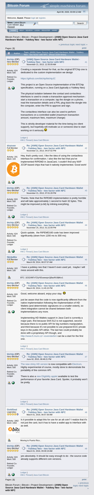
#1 (86, 62)
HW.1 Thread (26, 140)
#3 (86, 191)
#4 (86, 225)
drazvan (11, 145)
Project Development (42, 37)
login (33, 18)
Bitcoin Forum (12, 37)
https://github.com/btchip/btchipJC (38, 78)
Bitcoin (25, 37)
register (42, 18)
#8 (86, 412)
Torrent (11, 27)
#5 (86, 260)
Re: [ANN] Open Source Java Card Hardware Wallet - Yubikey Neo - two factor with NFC (55, 147)
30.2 (22, 25)
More (54, 30)
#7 (86, 357)
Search (29, 30)
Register (46, 30)
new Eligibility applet (47, 376)
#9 (86, 449)
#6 (86, 286)
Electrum (76, 364)
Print (84, 48)
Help (21, 30)
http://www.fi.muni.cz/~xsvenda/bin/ (39, 336)
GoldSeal (12, 409)
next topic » (82, 44)
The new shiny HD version (34, 364)
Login (37, 30)
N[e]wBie (12, 257)
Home (13, 30)
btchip (10, 59)
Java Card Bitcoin (41, 140)
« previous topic (67, 44)
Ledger (23, 138)
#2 (86, 148)
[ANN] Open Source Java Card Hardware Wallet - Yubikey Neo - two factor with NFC (46, 38)
